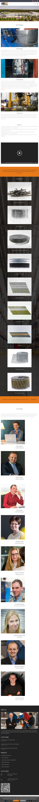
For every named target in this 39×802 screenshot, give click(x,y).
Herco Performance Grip (19, 393)
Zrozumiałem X (16, 800)
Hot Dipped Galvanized (19, 369)
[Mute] (35, 162)
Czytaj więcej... (22, 800)
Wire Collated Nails (19, 226)
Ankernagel (19, 345)
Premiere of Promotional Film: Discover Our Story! (9, 748)
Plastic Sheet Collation (19, 274)
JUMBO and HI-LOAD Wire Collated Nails (19, 250)
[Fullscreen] (37, 162)
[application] (19, 153)
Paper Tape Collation (19, 321)
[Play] (1, 162)
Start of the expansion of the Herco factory (8, 739)
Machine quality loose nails (19, 202)
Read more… (3, 136)
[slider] (19, 162)
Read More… (3, 89)
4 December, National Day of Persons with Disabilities (10, 744)
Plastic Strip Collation (19, 297)
